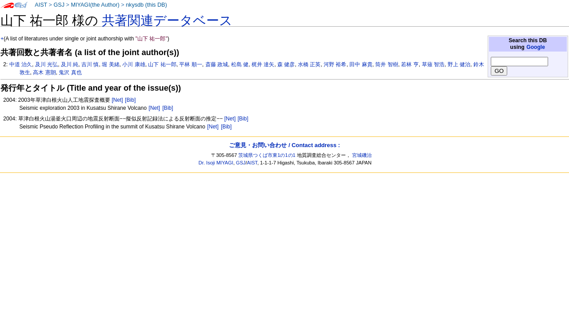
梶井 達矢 (263, 64)
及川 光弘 (46, 64)
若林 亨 (409, 64)
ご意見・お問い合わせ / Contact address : (284, 145)
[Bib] (130, 100)
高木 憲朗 (44, 72)
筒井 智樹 (386, 64)
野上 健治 (459, 64)
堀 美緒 (110, 64)
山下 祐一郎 (162, 64)
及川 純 (69, 64)
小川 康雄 (133, 64)
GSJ (58, 5)
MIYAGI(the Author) (95, 5)
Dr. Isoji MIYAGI (216, 162)
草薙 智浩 (433, 64)
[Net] (117, 100)
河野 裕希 (335, 64)
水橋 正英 (309, 64)
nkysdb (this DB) (146, 5)
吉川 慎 (90, 64)
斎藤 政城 (216, 64)
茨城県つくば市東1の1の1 (267, 155)
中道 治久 (20, 64)
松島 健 (239, 64)
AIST (41, 5)
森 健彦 (286, 64)
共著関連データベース (167, 20)
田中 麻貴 (360, 64)
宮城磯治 (362, 155)
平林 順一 (190, 64)
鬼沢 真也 (70, 72)
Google (535, 47)
